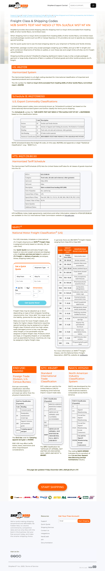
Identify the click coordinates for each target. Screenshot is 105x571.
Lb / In (20, 288)
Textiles (49, 15)
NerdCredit (45, 536)
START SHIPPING (52, 487)
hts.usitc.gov (69, 215)
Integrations (45, 533)
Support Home (15, 15)
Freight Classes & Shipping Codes (33, 15)
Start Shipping (83, 521)
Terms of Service (32, 566)
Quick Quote (45, 524)
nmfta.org (84, 355)
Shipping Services (47, 527)
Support (44, 521)
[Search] (93, 5)
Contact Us (45, 530)
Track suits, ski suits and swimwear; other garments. (37, 17)
